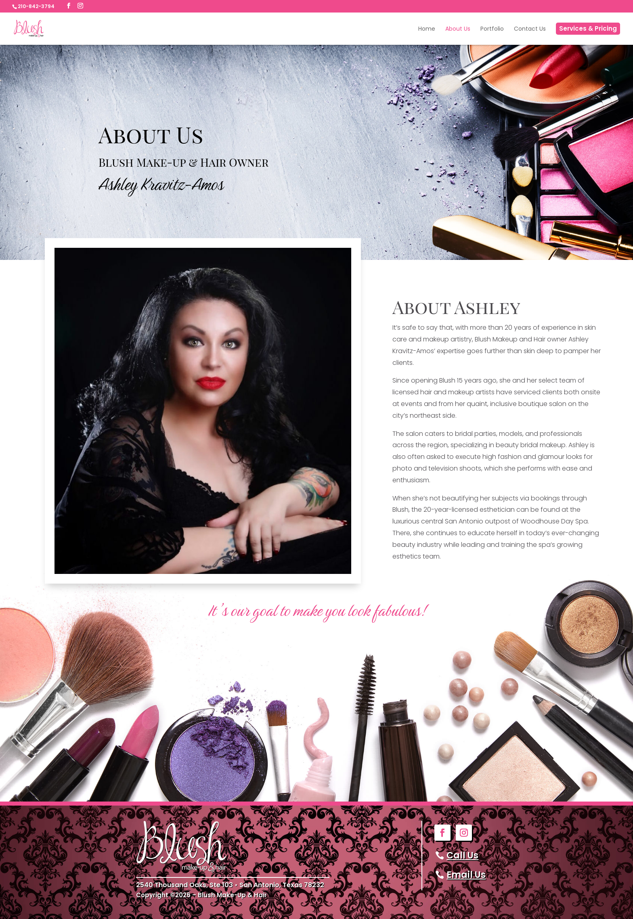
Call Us (462, 855)
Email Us (466, 875)
